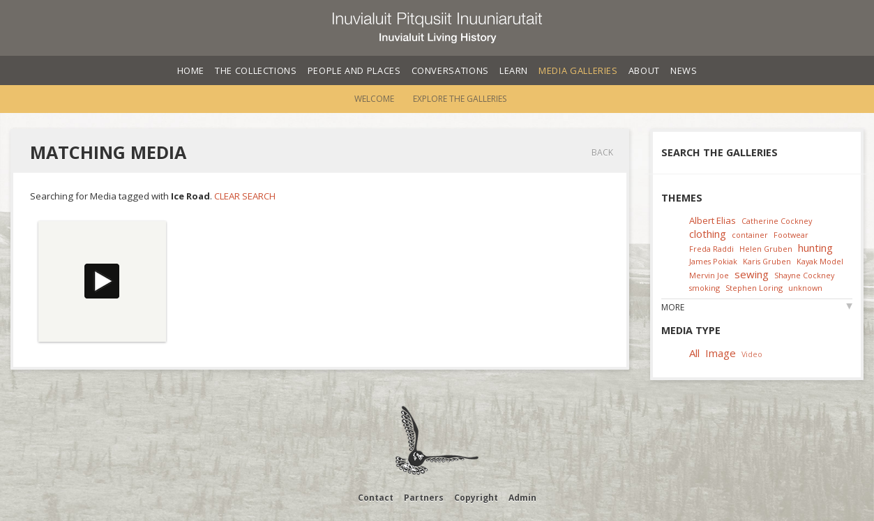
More (672, 307)
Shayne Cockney (804, 275)
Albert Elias (712, 220)
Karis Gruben (767, 261)
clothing (707, 234)
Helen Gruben (765, 248)
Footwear (791, 234)
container (750, 234)
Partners (424, 498)
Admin (522, 498)
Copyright (476, 498)
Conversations (450, 70)
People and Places (354, 70)
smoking (704, 287)
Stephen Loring (754, 287)
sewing (751, 274)
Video (751, 354)
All (694, 353)
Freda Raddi (711, 248)
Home (191, 70)
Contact (375, 498)
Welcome (374, 99)
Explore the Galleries (459, 99)
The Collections (256, 70)
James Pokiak (713, 261)
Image (720, 353)
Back (602, 152)
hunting (815, 248)
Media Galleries (578, 70)
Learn (513, 70)
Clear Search (245, 196)
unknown (805, 287)
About (644, 70)
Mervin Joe (709, 275)
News (684, 70)
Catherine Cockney (776, 221)
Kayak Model (820, 261)
